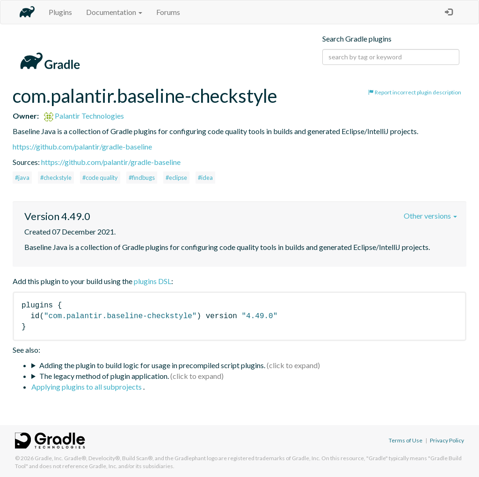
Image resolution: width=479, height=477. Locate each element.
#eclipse (176, 177)
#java (22, 177)
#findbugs (142, 177)
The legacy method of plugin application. (104, 375)
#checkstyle (56, 177)
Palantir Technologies (84, 115)
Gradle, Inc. (49, 458)
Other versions (430, 215)
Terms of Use (405, 440)
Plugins (60, 11)
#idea (205, 177)
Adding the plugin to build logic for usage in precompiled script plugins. (152, 365)
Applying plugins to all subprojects (87, 386)
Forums (168, 11)
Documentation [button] (114, 11)
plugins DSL (152, 281)
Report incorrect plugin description (414, 92)
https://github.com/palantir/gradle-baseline (82, 146)
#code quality (100, 177)
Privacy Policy (447, 440)
